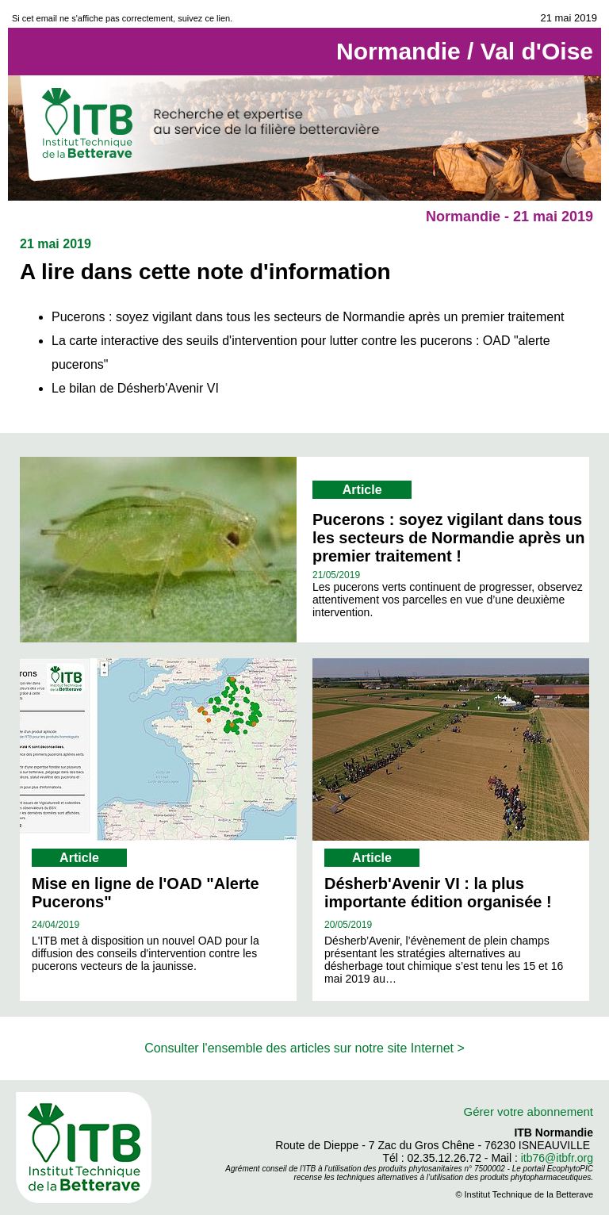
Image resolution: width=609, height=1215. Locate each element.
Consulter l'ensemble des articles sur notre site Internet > (304, 1048)
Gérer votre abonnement (528, 1111)
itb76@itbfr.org (557, 1158)
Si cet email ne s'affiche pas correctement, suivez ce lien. (122, 18)
